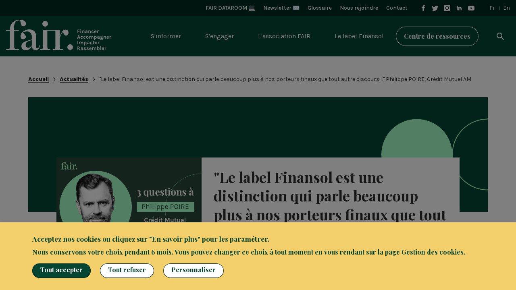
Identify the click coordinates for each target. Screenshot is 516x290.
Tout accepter (61, 269)
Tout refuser (127, 269)
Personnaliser (193, 269)
